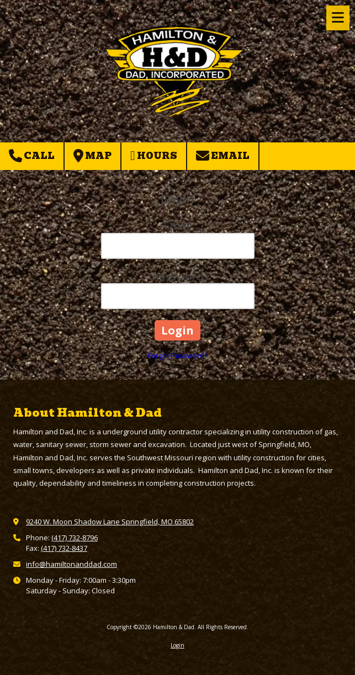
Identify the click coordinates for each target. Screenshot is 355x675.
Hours (153, 156)
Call (32, 156)
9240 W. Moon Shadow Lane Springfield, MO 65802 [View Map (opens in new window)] (110, 522)
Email (223, 156)
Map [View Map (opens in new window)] (92, 156)
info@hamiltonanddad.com (71, 564)
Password (177, 276)
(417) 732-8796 (74, 538)
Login (177, 645)
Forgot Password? (178, 355)
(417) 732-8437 (64, 548)
